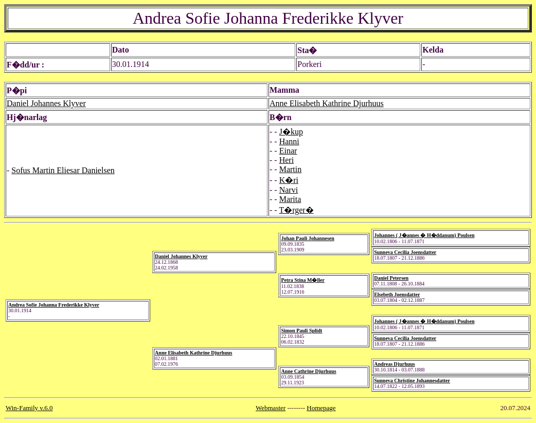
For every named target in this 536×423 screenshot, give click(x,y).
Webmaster (270, 408)
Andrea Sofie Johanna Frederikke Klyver (53, 305)
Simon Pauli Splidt (301, 330)
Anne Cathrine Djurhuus (308, 371)
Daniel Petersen (391, 278)
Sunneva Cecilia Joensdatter (405, 252)
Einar (288, 150)
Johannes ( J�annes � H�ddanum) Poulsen (424, 235)
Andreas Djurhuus (394, 364)
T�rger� (296, 210)
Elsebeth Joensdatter (397, 294)
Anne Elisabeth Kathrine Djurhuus (327, 103)
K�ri (288, 180)
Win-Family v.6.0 (29, 408)
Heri (286, 160)
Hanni (289, 141)
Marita (290, 199)
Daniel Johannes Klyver (46, 103)
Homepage (321, 408)
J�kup (291, 131)
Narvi (288, 189)
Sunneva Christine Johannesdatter (412, 380)
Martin (290, 169)
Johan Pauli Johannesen (307, 238)
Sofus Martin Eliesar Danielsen (62, 170)
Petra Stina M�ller (302, 280)
